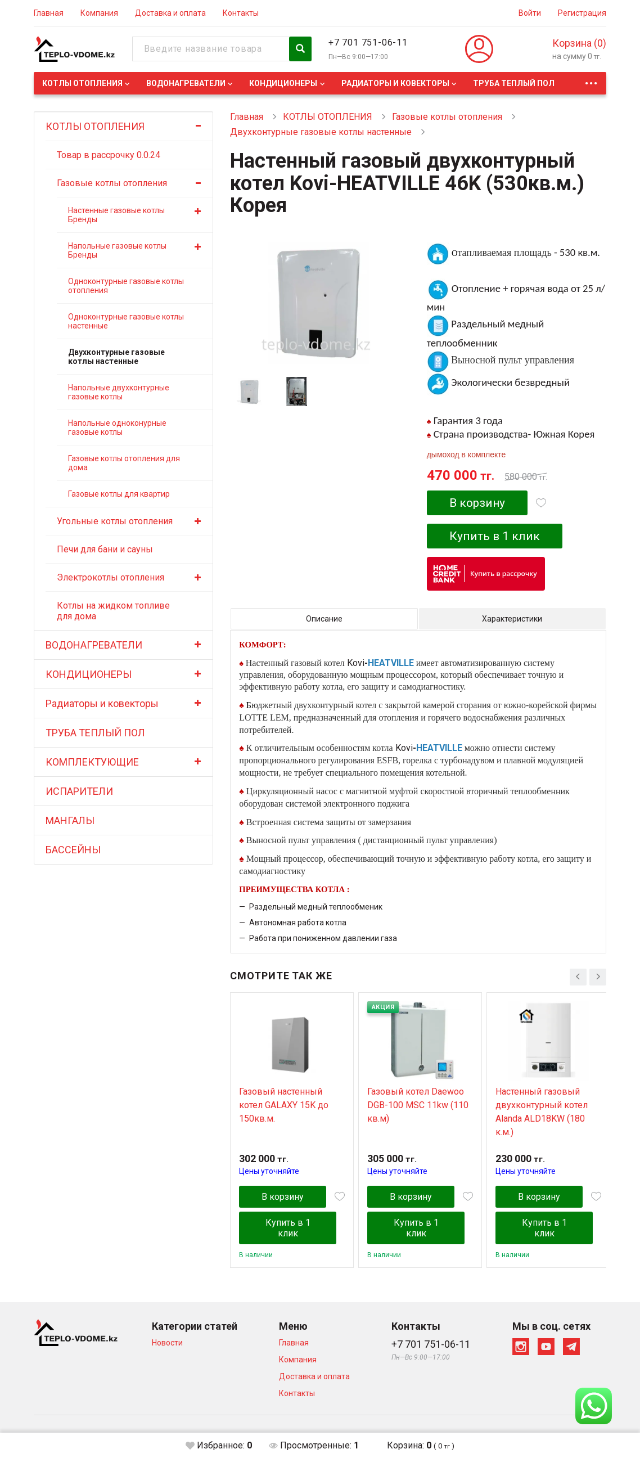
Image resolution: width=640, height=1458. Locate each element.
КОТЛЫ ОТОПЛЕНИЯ (82, 83)
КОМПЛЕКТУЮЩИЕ (92, 762)
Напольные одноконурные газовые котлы (117, 427)
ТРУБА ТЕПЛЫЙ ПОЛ (514, 83)
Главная (49, 12)
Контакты (241, 12)
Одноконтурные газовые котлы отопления (126, 286)
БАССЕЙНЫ (73, 850)
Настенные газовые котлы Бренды (116, 215)
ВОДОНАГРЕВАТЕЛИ (186, 83)
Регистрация (582, 12)
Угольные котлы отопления (115, 521)
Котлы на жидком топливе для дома (113, 611)
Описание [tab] (324, 618)
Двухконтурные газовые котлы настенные (116, 357)
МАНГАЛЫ (70, 820)
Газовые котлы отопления (112, 183)
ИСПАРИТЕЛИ (79, 791)
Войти (530, 12)
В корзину (477, 503)
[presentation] (578, 977)
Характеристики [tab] (512, 618)
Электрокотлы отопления (110, 577)
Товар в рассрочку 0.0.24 (108, 155)
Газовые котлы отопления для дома (124, 463)
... (591, 80)
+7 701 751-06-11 (368, 42)
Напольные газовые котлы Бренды (117, 250)
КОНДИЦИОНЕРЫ (283, 83)
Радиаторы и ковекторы (395, 83)
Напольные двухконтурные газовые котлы (118, 392)
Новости (167, 1342)
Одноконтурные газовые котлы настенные (126, 321)
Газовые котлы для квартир (119, 493)
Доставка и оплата (170, 12)
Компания (99, 12)
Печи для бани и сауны (105, 549)
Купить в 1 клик (494, 536)
